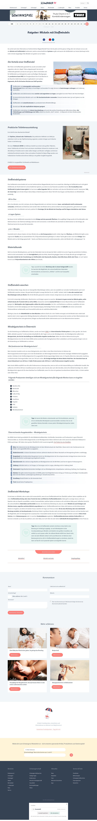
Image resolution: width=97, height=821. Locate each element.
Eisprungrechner (77, 781)
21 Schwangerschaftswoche (81, 24)
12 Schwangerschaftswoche (52, 24)
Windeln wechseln (48, 558)
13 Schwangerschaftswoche (56, 24)
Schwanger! (34, 7)
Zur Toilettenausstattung (16, 167)
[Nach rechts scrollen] (87, 23)
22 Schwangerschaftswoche (84, 24)
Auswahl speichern (43, 813)
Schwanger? (24, 7)
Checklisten (75, 774)
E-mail (47, 39)
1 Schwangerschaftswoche (17, 24)
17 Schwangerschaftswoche (68, 24)
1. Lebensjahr (61, 7)
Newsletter (53, 777)
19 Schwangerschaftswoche (75, 24)
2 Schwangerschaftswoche (21, 24)
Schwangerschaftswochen (35, 774)
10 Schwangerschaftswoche (46, 24)
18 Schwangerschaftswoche (72, 24)
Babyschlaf (55, 652)
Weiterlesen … (16, 656)
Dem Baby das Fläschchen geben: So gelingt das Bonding (26, 652)
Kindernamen (32, 779)
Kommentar (11, 599)
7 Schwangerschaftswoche (37, 24)
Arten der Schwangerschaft (35, 781)
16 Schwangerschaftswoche (65, 24)
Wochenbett (51, 7)
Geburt (42, 7)
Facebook (44, 39)
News (70, 7)
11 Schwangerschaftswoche (49, 24)
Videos (31, 789)
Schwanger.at (46, 26)
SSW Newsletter (12, 24)
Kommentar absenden (15, 614)
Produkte (77, 7)
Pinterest (50, 39)
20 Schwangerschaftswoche (78, 24)
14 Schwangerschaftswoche (59, 24)
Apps (52, 784)
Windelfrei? (21, 558)
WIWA (47, 331)
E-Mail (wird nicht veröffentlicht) (57, 586)
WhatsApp (53, 39)
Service (85, 7)
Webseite (52, 593)
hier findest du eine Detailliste (62, 442)
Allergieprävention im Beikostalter (62, 684)
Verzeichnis (75, 784)
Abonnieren (71, 756)
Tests (52, 779)
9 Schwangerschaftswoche (43, 24)
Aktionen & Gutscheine (56, 781)
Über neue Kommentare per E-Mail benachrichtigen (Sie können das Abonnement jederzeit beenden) (67, 602)
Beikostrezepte (76, 777)
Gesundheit (32, 784)
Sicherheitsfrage (12, 593)
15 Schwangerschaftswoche (62, 24)
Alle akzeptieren (55, 813)
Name (10, 586)
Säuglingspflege (75, 558)
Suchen (88, 3)
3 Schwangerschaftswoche (24, 24)
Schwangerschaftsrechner (79, 779)
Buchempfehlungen (33, 786)
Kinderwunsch (13, 7)
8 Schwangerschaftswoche (40, 24)
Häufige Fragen (32, 777)
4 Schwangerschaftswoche (27, 24)
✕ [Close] (66, 804)
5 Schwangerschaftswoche (30, 24)
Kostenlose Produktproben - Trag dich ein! (48, 730)
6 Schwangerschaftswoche (33, 24)
